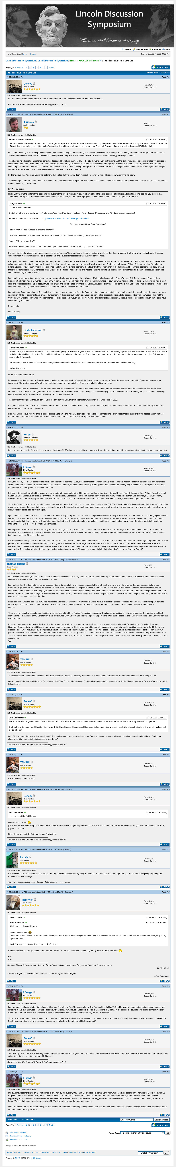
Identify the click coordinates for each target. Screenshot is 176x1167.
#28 (168, 986)
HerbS (27, 434)
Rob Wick (68, 892)
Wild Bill (25, 659)
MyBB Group (36, 1158)
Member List (140, 49)
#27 (168, 892)
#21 (168, 560)
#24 (168, 755)
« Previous (19, 68)
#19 (168, 427)
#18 (168, 322)
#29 (168, 1032)
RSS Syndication (90, 1152)
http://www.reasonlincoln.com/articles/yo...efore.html (66, 218)
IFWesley (68, 114)
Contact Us (11, 1152)
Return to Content (60, 1152)
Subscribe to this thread (18, 1139)
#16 (168, 77)
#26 (168, 849)
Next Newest (27, 1119)
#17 (168, 114)
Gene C (27, 83)
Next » (51, 68)
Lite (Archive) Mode (75, 1152)
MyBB (17, 1158)
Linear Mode (165, 72)
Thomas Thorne (70, 560)
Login (25, 54)
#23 (168, 695)
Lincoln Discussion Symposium (21, 61)
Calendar (155, 49)
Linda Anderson (32, 330)
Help (166, 49)
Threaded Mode (152, 72)
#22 (168, 652)
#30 (168, 1072)
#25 (168, 789)
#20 (168, 461)
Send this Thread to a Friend (20, 1136)
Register (32, 54)
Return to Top (47, 1152)
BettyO (67, 849)
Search (126, 49)
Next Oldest (13, 1119)
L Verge (68, 461)
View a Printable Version (19, 1132)
